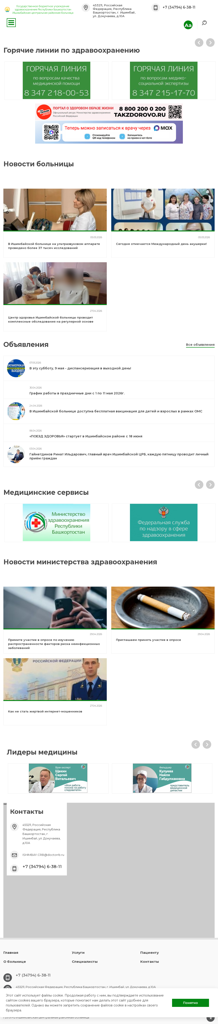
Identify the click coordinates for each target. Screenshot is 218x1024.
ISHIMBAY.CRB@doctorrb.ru (43, 855)
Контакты (149, 961)
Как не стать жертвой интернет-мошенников (45, 711)
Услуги (78, 952)
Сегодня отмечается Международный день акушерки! (161, 244)
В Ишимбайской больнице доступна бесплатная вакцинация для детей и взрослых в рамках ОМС (116, 411)
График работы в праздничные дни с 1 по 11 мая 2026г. (77, 393)
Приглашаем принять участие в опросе (148, 640)
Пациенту (149, 952)
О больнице (14, 961)
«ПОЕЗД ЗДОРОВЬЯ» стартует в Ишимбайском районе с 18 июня (86, 436)
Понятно (190, 1003)
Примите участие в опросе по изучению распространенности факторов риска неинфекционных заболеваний (54, 644)
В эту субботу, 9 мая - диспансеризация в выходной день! (80, 368)
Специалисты (85, 961)
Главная (10, 952)
